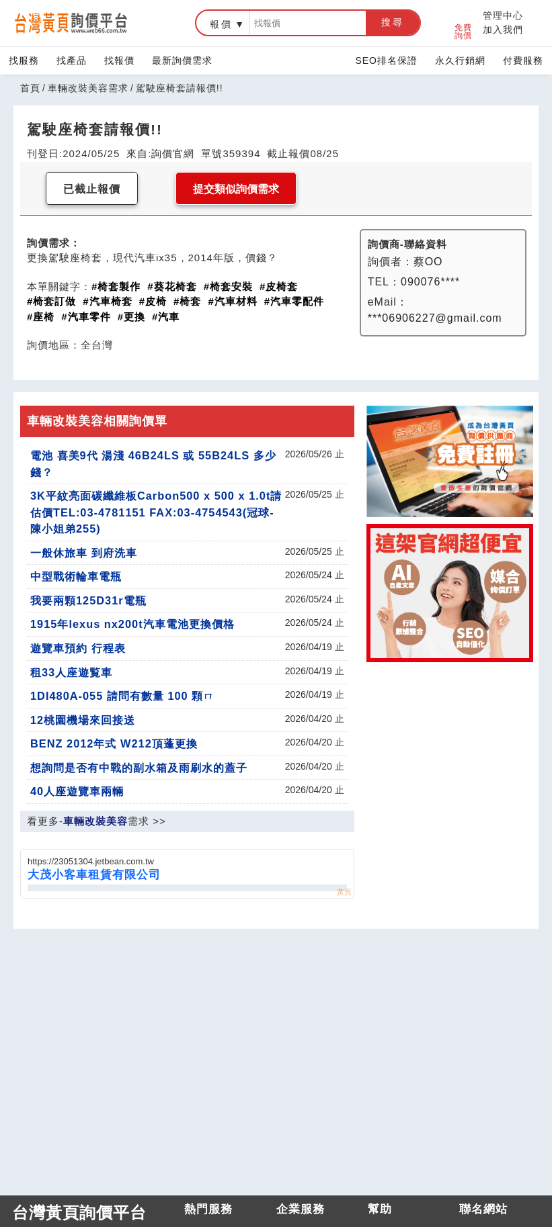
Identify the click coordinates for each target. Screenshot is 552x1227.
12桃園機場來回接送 (82, 720)
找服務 (24, 60)
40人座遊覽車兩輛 (77, 791)
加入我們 (503, 29)
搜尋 (392, 22)
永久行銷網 (460, 60)
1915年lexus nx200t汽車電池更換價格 (132, 624)
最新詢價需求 (182, 60)
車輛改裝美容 (95, 821)
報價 (221, 24)
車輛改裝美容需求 (88, 88)
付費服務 (523, 60)
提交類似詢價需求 (236, 189)
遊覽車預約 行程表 (78, 648)
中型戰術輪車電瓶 (76, 576)
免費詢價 (465, 23)
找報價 (119, 60)
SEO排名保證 (386, 60)
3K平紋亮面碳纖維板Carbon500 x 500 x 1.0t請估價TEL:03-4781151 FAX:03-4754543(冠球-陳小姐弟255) (156, 512)
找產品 (71, 60)
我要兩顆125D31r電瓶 (88, 600)
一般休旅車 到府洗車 (83, 553)
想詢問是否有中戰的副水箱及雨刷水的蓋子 (138, 768)
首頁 (30, 88)
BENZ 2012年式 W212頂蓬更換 (114, 743)
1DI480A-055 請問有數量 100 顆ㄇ (122, 696)
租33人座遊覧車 (71, 672)
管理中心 (503, 15)
